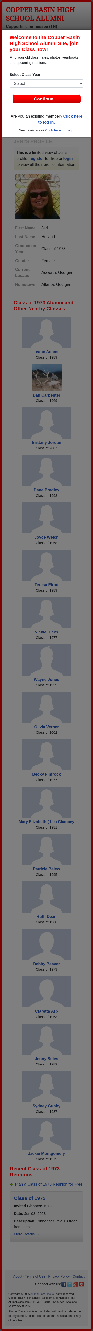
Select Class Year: (26, 74)
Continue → (46, 99)
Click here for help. (59, 130)
